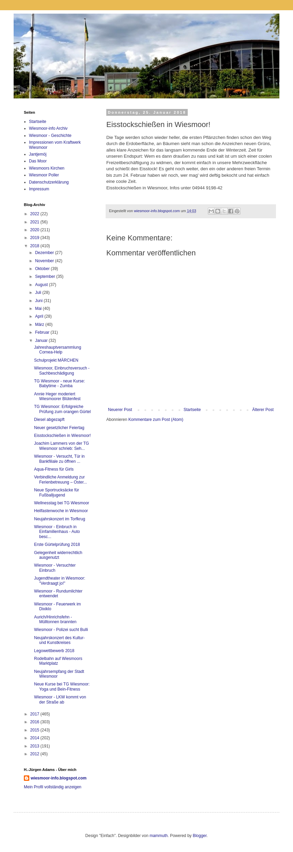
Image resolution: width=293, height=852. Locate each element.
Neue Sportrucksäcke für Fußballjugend (56, 492)
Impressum (39, 189)
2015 (35, 730)
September (45, 276)
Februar (42, 332)
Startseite (192, 409)
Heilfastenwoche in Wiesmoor (61, 510)
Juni (39, 300)
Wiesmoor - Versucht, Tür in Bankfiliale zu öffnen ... (59, 458)
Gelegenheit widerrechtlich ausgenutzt (58, 555)
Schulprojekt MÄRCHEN (56, 360)
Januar (42, 340)
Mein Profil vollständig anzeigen (52, 787)
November (45, 260)
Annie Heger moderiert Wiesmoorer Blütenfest (57, 396)
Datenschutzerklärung (49, 182)
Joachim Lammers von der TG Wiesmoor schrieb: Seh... (61, 446)
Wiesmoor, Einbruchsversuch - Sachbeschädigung (62, 370)
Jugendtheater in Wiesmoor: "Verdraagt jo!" (59, 580)
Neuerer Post (120, 409)
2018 (35, 245)
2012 (35, 754)
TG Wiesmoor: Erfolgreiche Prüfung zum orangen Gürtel (62, 409)
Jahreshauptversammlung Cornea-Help (57, 349)
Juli (38, 292)
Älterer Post (263, 409)
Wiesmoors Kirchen (46, 168)
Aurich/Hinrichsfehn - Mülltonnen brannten (55, 619)
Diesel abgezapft (49, 419)
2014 (35, 738)
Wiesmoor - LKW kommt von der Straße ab (60, 699)
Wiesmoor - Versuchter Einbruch (55, 567)
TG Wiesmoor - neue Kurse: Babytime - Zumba (59, 383)
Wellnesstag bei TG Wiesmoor (61, 503)
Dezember (45, 252)
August (42, 284)
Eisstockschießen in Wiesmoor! (62, 435)
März (40, 324)
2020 (35, 229)
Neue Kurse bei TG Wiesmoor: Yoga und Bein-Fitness (62, 686)
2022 (35, 213)
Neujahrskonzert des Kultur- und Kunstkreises (59, 640)
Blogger (200, 835)
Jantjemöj (37, 154)
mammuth (159, 835)
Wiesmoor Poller (44, 175)
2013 (35, 746)
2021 (35, 222)
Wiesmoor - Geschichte (50, 135)
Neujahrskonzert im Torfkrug (59, 519)
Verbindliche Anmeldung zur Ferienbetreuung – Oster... (60, 479)
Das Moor (38, 161)
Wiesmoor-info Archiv (48, 128)
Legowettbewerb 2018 (54, 650)
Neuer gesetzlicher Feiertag (59, 427)
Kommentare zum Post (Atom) (155, 419)
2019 (35, 237)
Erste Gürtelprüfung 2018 (57, 544)
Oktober (43, 268)
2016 (35, 722)
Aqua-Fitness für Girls (54, 469)
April (39, 316)
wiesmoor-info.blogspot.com (59, 778)
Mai (39, 308)
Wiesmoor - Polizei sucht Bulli (61, 629)
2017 (35, 714)
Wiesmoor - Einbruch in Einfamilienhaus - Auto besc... (57, 531)
